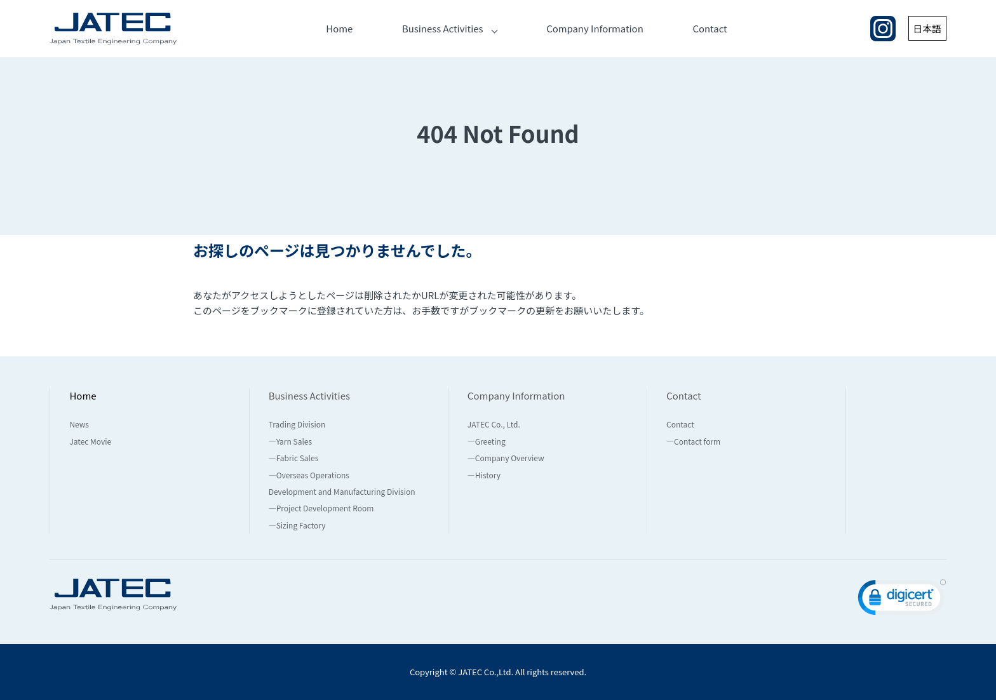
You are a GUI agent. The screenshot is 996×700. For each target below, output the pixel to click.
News (79, 424)
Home (339, 28)
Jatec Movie (90, 441)
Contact (710, 28)
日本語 (927, 28)
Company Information (595, 28)
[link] (902, 600)
